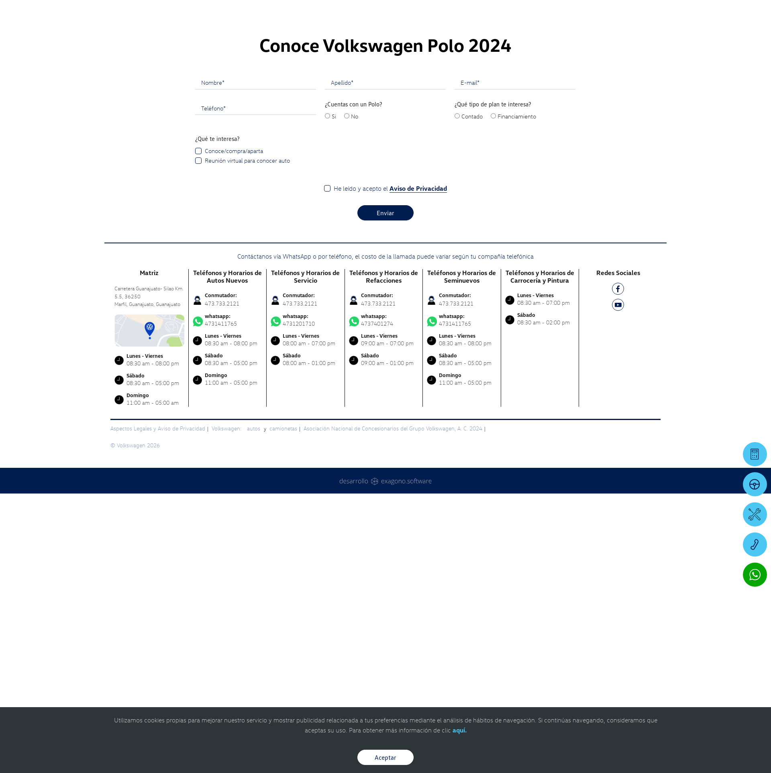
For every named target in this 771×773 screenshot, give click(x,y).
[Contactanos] (607, 12)
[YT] (618, 585)
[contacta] (149, 609)
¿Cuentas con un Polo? (353, 383)
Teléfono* (213, 387)
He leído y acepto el (390, 468)
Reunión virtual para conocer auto (247, 439)
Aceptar (385, 757)
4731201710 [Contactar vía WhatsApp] (306, 599)
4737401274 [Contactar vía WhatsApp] (384, 599)
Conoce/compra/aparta (234, 430)
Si (334, 395)
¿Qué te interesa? (217, 418)
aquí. (460, 730)
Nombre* (212, 361)
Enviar (385, 492)
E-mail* (470, 361)
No (354, 395)
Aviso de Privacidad (418, 468)
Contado (472, 395)
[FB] (618, 569)
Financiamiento (517, 395)
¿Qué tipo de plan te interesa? (493, 383)
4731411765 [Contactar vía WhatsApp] (228, 599)
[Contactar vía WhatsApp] (755, 575)
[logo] (478, 28)
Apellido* (342, 361)
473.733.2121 (222, 582)
